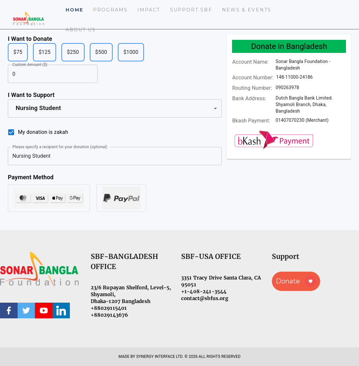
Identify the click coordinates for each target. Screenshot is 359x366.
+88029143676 (109, 315)
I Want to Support (31, 94)
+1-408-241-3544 (203, 291)
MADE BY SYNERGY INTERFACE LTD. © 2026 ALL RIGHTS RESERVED (179, 356)
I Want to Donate (30, 38)
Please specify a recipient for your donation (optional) (59, 146)
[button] (115, 108)
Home (74, 10)
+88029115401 (109, 308)
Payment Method (31, 177)
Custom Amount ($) (29, 64)
